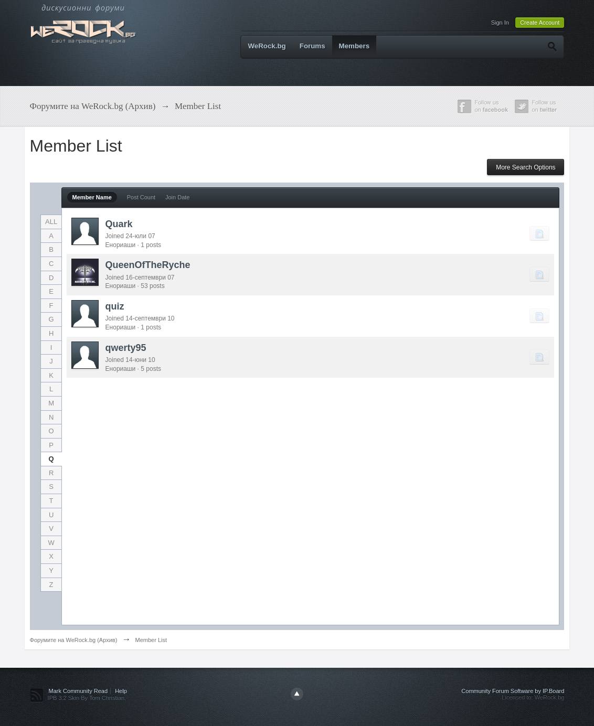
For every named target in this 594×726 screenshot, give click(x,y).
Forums (312, 46)
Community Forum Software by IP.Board (512, 691)
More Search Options (525, 167)
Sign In (500, 22)
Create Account (539, 22)
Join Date (177, 197)
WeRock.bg (266, 46)
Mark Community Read (78, 691)
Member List (151, 640)
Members (354, 46)
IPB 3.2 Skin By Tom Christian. (87, 698)
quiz (114, 306)
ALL (51, 222)
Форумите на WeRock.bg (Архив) (74, 640)
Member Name (92, 197)
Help (121, 691)
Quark (119, 224)
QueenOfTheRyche (147, 265)
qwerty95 (125, 348)
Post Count (141, 197)
